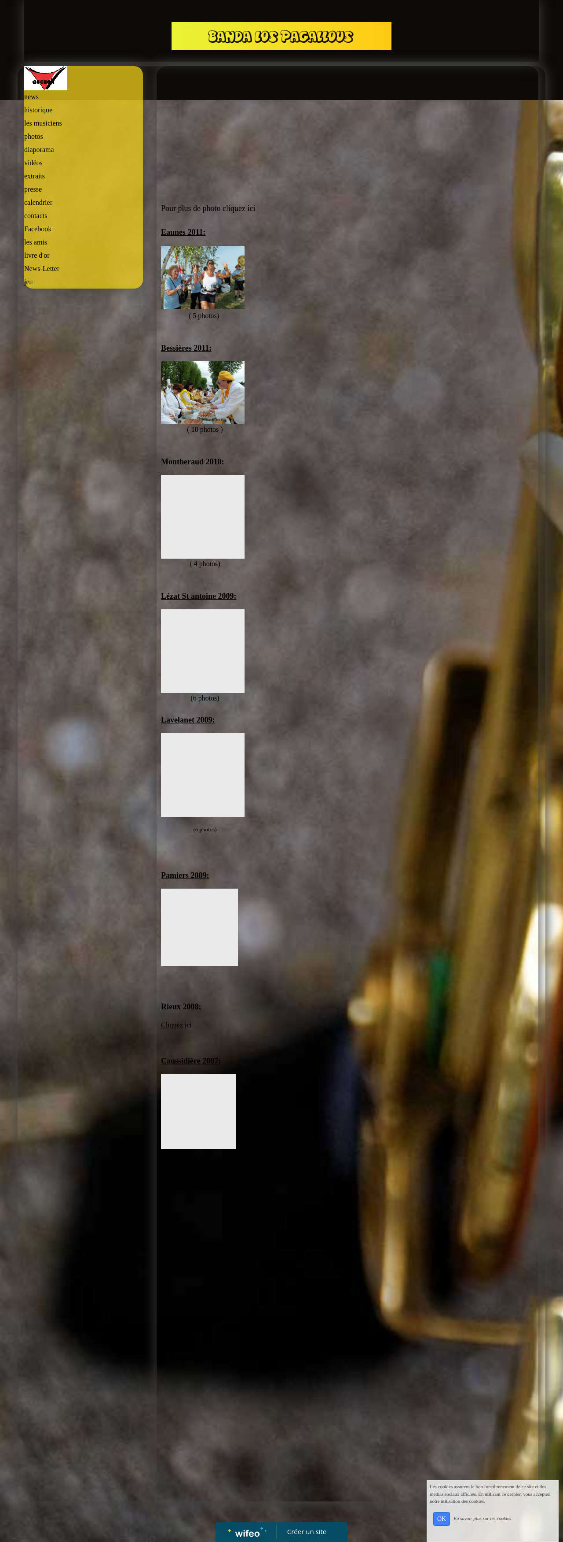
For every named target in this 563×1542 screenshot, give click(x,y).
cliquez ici (239, 208)
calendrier (38, 202)
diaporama (39, 149)
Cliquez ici (176, 1025)
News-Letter (41, 268)
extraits (34, 176)
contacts (35, 215)
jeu (28, 281)
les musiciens (43, 123)
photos (33, 136)
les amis (35, 242)
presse (33, 189)
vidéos (33, 163)
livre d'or (37, 255)
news (31, 96)
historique (38, 110)
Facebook (37, 229)
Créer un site (306, 1531)
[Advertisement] (84, 469)
